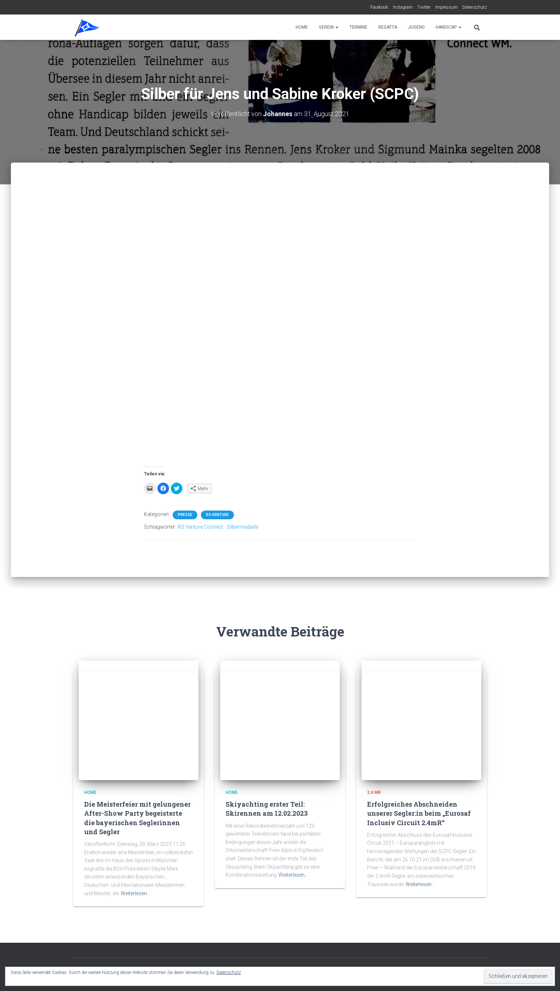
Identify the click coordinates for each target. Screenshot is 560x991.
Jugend (416, 27)
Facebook (379, 7)
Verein (328, 27)
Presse (185, 515)
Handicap (448, 27)
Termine (358, 27)
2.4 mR (374, 792)
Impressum (446, 7)
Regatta (387, 27)
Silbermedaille (242, 527)
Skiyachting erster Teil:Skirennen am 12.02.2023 (267, 809)
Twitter (424, 7)
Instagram (403, 7)
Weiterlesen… (135, 893)
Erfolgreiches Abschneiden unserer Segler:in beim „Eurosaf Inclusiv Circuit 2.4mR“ (419, 813)
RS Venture (217, 515)
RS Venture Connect (200, 527)
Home (302, 27)
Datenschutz (474, 7)
